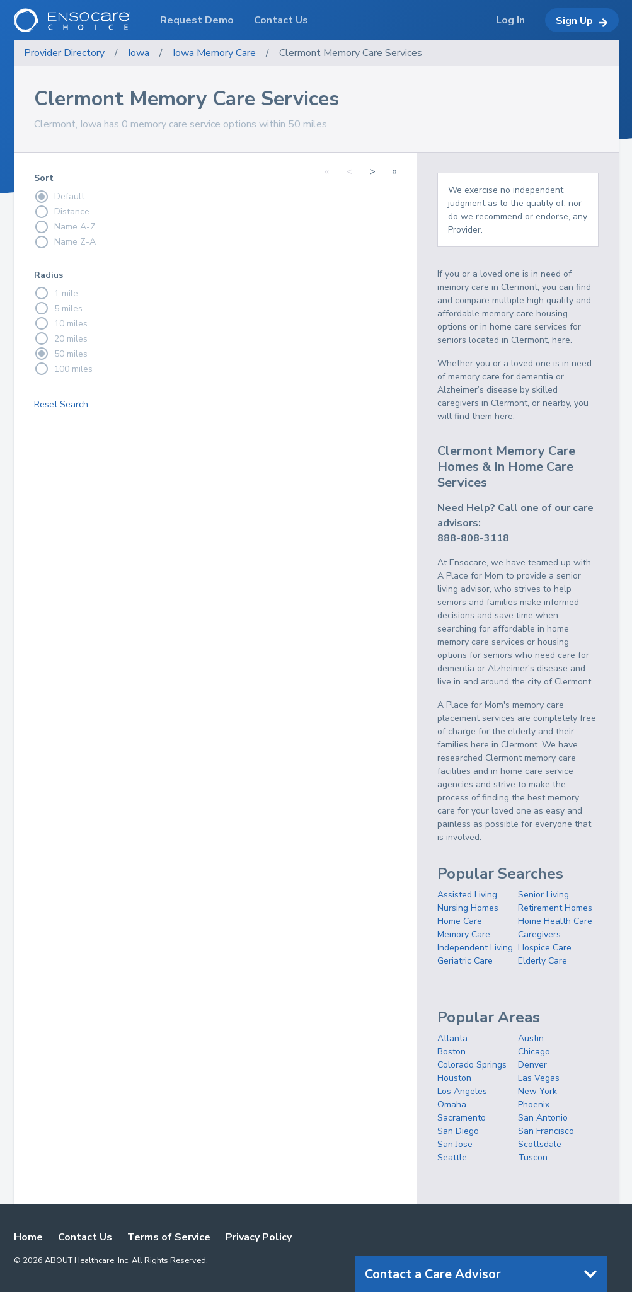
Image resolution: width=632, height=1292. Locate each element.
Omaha (451, 1104)
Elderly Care (542, 961)
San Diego (458, 1131)
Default (59, 196)
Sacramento (461, 1118)
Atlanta (452, 1038)
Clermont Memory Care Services (350, 53)
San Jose (455, 1144)
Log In (510, 20)
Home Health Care (555, 921)
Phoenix (533, 1104)
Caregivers (539, 934)
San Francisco (546, 1131)
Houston (454, 1078)
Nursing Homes (467, 908)
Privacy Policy (259, 1237)
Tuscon (533, 1157)
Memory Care (463, 934)
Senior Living (543, 895)
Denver (532, 1065)
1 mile (56, 293)
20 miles (61, 338)
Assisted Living (467, 895)
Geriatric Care (465, 961)
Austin (531, 1038)
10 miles (61, 323)
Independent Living (475, 948)
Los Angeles (462, 1091)
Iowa (138, 53)
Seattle (452, 1157)
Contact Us (85, 1237)
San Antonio (543, 1118)
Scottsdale (539, 1144)
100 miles (63, 368)
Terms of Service (168, 1237)
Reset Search (61, 404)
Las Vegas (539, 1078)
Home (28, 1237)
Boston (451, 1052)
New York (537, 1091)
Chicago (534, 1052)
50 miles (61, 353)
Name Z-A (65, 242)
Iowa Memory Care (214, 53)
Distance (61, 211)
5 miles (58, 308)
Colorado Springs (472, 1065)
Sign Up (582, 21)
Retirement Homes (555, 908)
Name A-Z (65, 226)
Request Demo (197, 20)
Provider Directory (64, 53)
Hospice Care (545, 948)
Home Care (459, 921)
